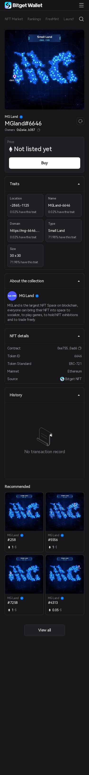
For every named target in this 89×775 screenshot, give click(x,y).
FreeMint (52, 19)
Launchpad (72, 19)
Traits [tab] (45, 184)
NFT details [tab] (45, 336)
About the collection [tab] (45, 281)
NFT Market (14, 19)
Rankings (34, 19)
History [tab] (45, 395)
